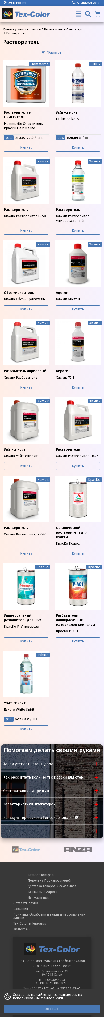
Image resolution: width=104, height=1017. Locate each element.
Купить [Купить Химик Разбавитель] (26, 387)
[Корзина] (97, 14)
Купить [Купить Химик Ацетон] (78, 309)
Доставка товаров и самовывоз (52, 886)
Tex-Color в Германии (29, 924)
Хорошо (52, 1009)
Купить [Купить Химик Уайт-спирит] (26, 466)
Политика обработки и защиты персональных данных (49, 916)
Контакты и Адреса (42, 892)
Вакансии (20, 909)
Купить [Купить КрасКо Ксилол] (78, 553)
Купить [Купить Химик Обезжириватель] (26, 309)
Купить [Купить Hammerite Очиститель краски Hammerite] (26, 147)
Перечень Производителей (49, 881)
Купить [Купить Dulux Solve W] (78, 147)
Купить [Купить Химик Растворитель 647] (78, 466)
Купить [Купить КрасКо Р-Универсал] (26, 641)
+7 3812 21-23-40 (42, 988)
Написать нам (38, 898)
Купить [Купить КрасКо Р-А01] (78, 641)
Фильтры (51, 52)
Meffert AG (21, 929)
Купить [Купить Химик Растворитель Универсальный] (78, 230)
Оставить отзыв (25, 903)
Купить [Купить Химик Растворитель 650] (26, 230)
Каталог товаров (41, 875)
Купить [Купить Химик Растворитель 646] (26, 553)
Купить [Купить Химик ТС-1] (78, 387)
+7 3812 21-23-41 (68, 988)
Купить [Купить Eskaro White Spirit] (26, 729)
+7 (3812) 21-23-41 (86, 2)
